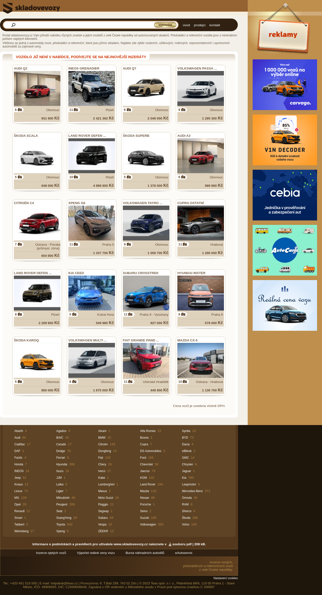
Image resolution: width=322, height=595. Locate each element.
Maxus (102, 491)
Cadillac (19, 444)
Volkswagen (148, 524)
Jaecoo (145, 471)
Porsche (145, 504)
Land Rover (148, 484)
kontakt (215, 25)
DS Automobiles (150, 451)
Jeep (17, 477)
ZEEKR (103, 531)
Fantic (18, 457)
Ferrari (60, 457)
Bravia (144, 437)
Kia (184, 477)
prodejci (200, 25)
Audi (17, 437)
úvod (186, 25)
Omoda (187, 498)
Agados (61, 431)
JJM (59, 477)
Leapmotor (189, 484)
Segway (103, 511)
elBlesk (187, 451)
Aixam (102, 431)
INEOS (19, 471)
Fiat (100, 457)
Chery (102, 464)
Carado (61, 444)
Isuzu (59, 471)
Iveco (101, 471)
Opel (17, 504)
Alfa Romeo (148, 431)
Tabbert (19, 524)
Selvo (144, 511)
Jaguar (186, 471)
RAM (185, 504)
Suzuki (144, 518)
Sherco (186, 511)
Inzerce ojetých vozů (51, 553)
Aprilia (186, 431)
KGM (143, 477)
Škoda (186, 518)
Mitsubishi (62, 498)
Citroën (103, 444)
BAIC (59, 437)
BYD (185, 437)
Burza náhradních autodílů (145, 553)
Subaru (103, 518)
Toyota (60, 524)
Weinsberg (21, 531)
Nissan (144, 498)
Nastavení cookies (226, 578)
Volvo (185, 524)
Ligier (59, 491)
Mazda (144, 491)
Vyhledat (165, 25)
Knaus (18, 484)
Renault (19, 511)
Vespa (102, 524)
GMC (185, 457)
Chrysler (187, 464)
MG (16, 498)
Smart (18, 518)
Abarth (18, 431)
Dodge (60, 451)
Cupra (144, 444)
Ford (143, 457)
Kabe (101, 477)
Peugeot (61, 504)
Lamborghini (106, 484)
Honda (18, 464)
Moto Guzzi (105, 498)
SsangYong (63, 518)
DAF (17, 451)
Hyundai (61, 464)
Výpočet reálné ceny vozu (96, 553)
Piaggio (103, 504)
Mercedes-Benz (192, 491)
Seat (59, 511)
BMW (101, 437)
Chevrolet (146, 464)
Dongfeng (104, 451)
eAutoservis (183, 553)
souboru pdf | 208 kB (188, 544)
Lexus (18, 491)
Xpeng (60, 531)
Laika (59, 484)
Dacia (186, 444)
